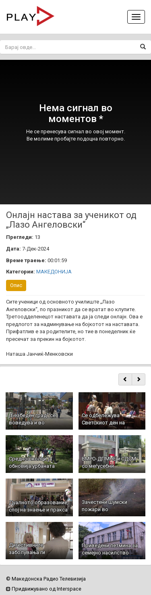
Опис (16, 285)
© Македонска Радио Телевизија (46, 579)
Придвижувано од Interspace (43, 589)
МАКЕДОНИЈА (54, 272)
